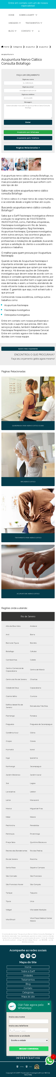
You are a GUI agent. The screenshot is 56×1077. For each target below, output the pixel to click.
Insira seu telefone (18, 1026)
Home (11, 15)
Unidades (13, 23)
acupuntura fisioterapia (30, 47)
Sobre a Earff (27, 15)
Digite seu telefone (28, 94)
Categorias (17, 47)
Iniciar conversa (29, 1049)
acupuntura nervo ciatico (43, 47)
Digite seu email (28, 87)
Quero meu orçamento (28, 349)
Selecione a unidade (19, 1036)
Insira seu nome (17, 1017)
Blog (11, 31)
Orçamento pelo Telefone (28, 138)
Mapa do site (28, 996)
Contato (26, 31)
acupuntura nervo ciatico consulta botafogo (7, 54)
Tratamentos (33, 23)
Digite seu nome (28, 79)
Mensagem (28, 102)
